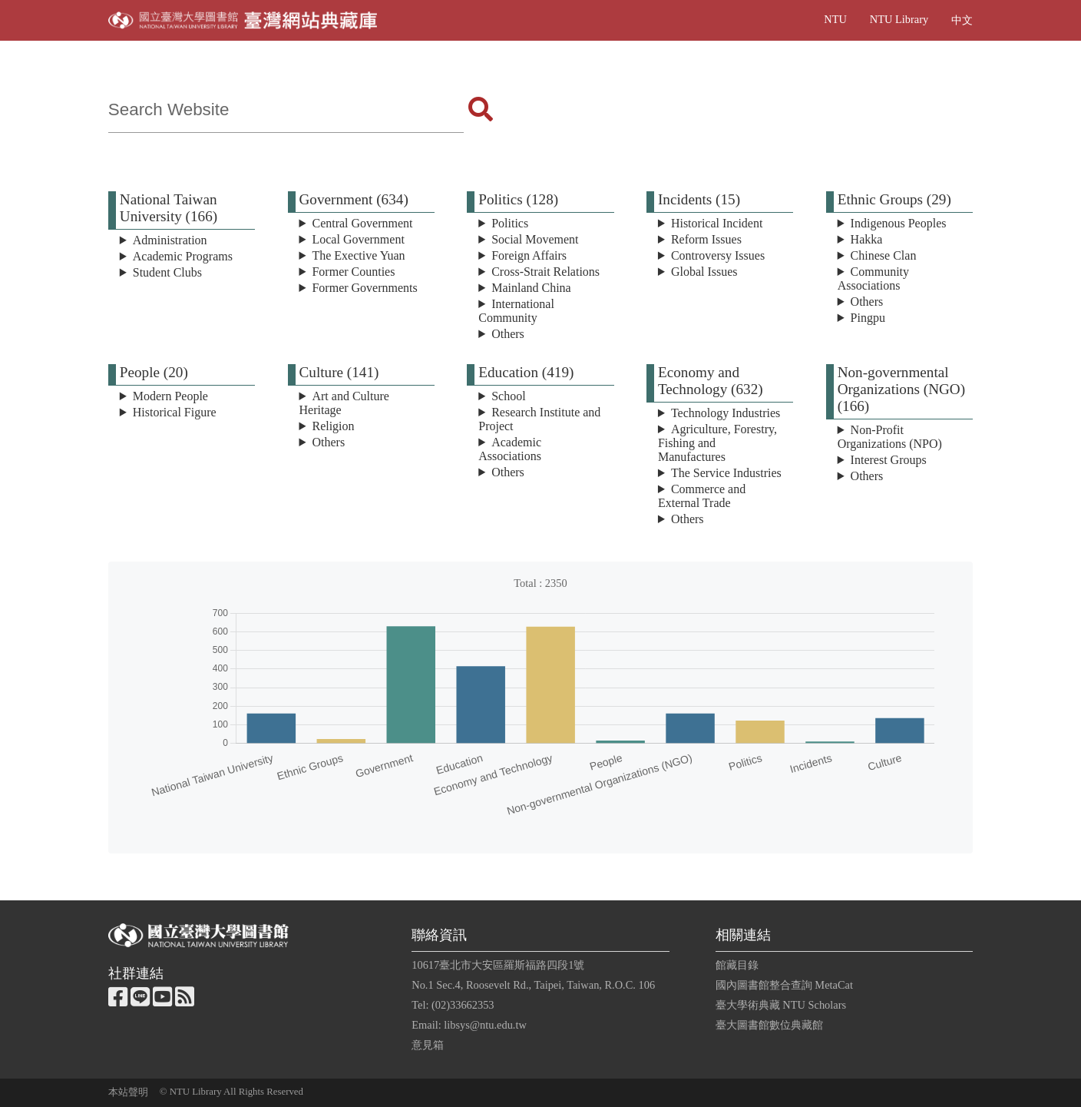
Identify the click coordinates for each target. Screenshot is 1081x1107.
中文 (962, 20)
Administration (170, 240)
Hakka (867, 239)
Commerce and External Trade (701, 495)
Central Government (362, 223)
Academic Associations (509, 449)
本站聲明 (128, 1092)
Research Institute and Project (539, 419)
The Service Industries (726, 472)
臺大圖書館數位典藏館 (769, 1025)
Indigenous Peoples (899, 223)
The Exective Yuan (358, 255)
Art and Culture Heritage (344, 402)
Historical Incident (717, 223)
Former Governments (364, 287)
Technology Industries (725, 412)
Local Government (358, 239)
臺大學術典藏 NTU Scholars (781, 1005)
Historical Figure (175, 412)
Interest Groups (889, 459)
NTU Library (899, 19)
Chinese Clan (884, 255)
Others (507, 333)
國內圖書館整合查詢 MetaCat (784, 985)
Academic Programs (183, 256)
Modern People (170, 396)
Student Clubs (167, 272)
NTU (835, 19)
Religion (333, 426)
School (508, 396)
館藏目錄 (737, 965)
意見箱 (428, 1045)
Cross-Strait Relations (545, 271)
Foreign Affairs (529, 255)
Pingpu (868, 317)
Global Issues (704, 271)
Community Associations (873, 278)
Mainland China (531, 287)
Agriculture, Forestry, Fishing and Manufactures (717, 443)
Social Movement (534, 239)
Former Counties (353, 271)
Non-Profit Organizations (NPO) (890, 436)
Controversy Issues (718, 255)
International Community (516, 310)
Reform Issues (706, 239)
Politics (509, 223)
